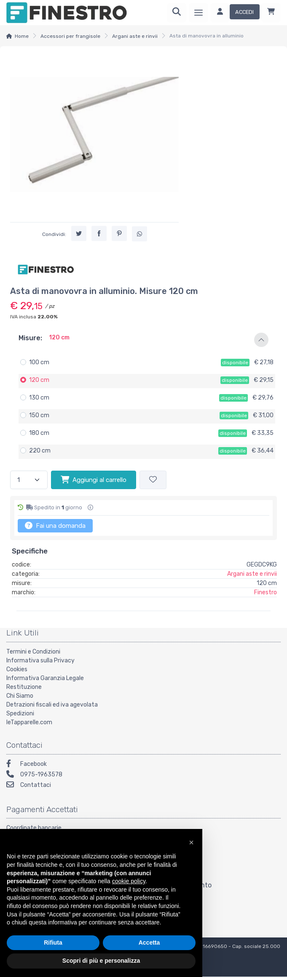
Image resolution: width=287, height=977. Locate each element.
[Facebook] (143, 765)
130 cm (39, 397)
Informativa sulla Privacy (40, 660)
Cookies (16, 669)
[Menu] (198, 13)
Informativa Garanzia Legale (45, 678)
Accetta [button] (149, 942)
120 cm (39, 380)
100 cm (39, 362)
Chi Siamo (19, 695)
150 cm (39, 415)
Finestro (265, 592)
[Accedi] (235, 12)
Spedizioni (20, 713)
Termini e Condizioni (33, 651)
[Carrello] (271, 12)
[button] (143, 339)
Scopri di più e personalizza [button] (101, 960)
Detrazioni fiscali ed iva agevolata (52, 704)
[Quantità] (29, 480)
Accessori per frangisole (70, 36)
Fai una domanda (55, 525)
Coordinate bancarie (34, 827)
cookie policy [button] (128, 881)
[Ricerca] (176, 13)
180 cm (39, 433)
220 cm (40, 450)
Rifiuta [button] (53, 942)
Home (22, 36)
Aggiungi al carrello (93, 479)
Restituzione (24, 687)
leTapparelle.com (29, 722)
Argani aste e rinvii (135, 36)
